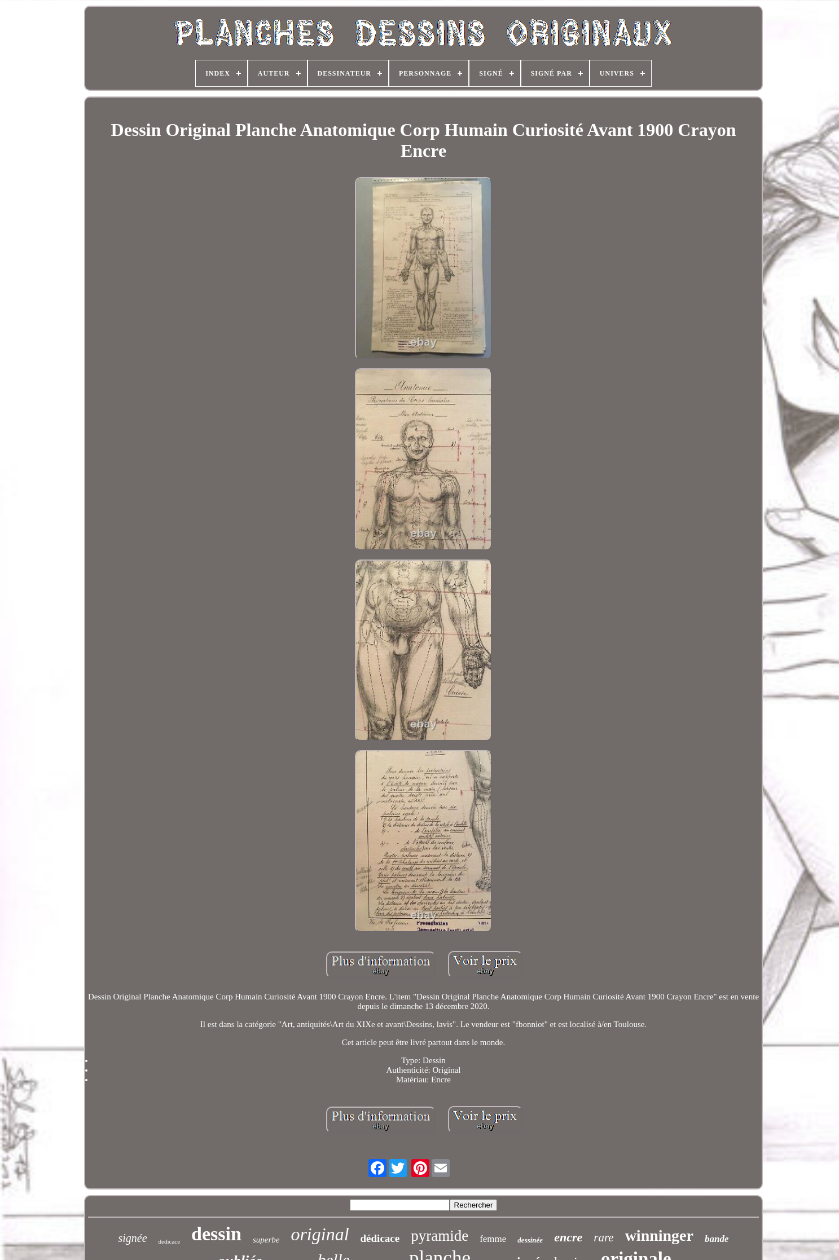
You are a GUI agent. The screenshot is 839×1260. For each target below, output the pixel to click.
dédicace (380, 1238)
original (320, 1234)
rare (603, 1237)
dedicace (169, 1241)
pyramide (439, 1235)
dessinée (530, 1240)
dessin (216, 1233)
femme (493, 1238)
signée (132, 1238)
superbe (266, 1239)
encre (568, 1237)
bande (717, 1238)
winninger (659, 1235)
